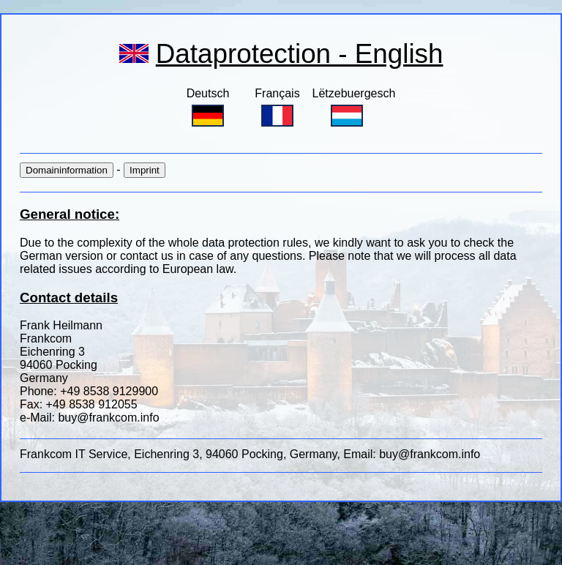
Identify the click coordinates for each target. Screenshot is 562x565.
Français (277, 107)
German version (63, 256)
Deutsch (208, 107)
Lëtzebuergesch (354, 107)
